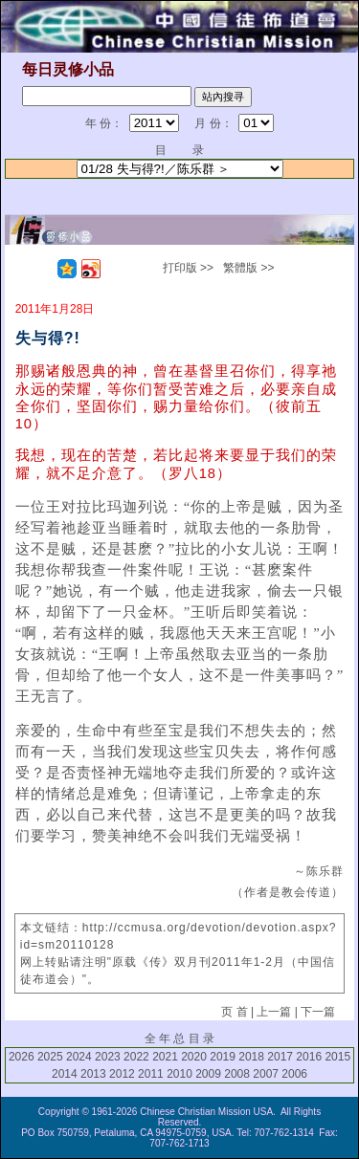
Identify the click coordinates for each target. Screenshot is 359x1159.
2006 (294, 1074)
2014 (65, 1074)
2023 (108, 1056)
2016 (309, 1056)
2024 (79, 1056)
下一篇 (318, 1011)
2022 (136, 1056)
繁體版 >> (248, 267)
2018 (251, 1056)
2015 (337, 1056)
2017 (280, 1056)
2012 (122, 1074)
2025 (50, 1056)
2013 (93, 1074)
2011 (151, 1074)
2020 (194, 1056)
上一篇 (274, 1011)
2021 (165, 1056)
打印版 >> (188, 267)
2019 (223, 1056)
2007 (266, 1074)
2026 (21, 1056)
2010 (179, 1074)
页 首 (234, 1011)
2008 (237, 1074)
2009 (208, 1074)
